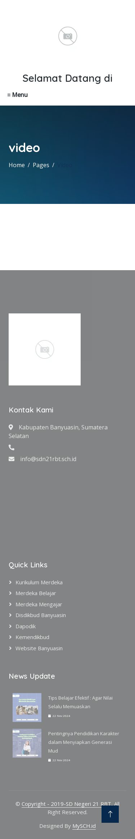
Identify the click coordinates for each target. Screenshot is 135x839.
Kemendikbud (32, 637)
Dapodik (25, 626)
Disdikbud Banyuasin (40, 615)
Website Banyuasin (39, 648)
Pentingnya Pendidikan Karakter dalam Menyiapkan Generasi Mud (83, 742)
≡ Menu (17, 95)
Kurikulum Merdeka (39, 582)
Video (64, 165)
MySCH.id (84, 825)
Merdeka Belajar (35, 593)
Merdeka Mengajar (38, 604)
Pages (41, 165)
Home (17, 165)
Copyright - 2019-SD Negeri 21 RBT (66, 803)
